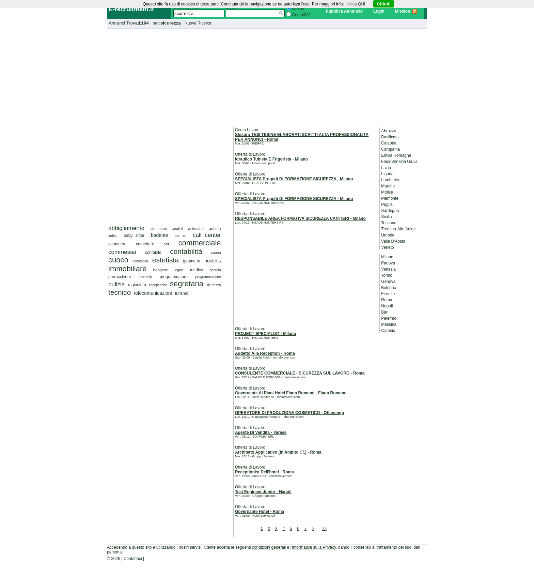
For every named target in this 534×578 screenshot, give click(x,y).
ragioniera (137, 285)
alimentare (158, 229)
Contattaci (133, 558)
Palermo (388, 318)
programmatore (174, 276)
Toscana (388, 222)
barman (180, 236)
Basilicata (389, 137)
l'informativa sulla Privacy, (313, 547)
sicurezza (213, 285)
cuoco (118, 260)
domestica (140, 261)
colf (166, 244)
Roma (386, 300)
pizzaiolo (145, 277)
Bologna (388, 287)
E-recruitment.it (131, 9)
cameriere (145, 244)
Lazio (386, 167)
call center (207, 235)
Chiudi (383, 3)
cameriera (117, 244)
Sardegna (390, 210)
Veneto (387, 247)
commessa (122, 252)
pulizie (116, 284)
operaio (215, 270)
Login (378, 11)
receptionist (158, 285)
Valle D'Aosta (393, 241)
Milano (387, 257)
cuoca (216, 252)
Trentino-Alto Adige (398, 229)
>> (324, 528)
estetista (165, 260)
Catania (388, 330)
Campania (390, 149)
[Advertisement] (267, 76)
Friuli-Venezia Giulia (399, 161)
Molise (387, 192)
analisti (177, 229)
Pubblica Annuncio (344, 11)
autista (215, 228)
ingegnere (160, 270)
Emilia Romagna (396, 155)
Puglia (386, 204)
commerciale (199, 243)
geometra (191, 261)
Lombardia (390, 180)
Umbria (387, 235)
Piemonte (389, 198)
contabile (153, 252)
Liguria (387, 173)
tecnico (119, 292)
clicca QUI (356, 4)
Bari (384, 312)
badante (159, 235)
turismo (181, 293)
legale (179, 270)
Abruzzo (388, 130)
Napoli (387, 306)
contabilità (186, 251)
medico (196, 270)
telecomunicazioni (153, 293)
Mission (402, 11)
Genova (388, 281)
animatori (196, 229)
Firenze (388, 293)
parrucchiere (119, 276)
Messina (388, 324)
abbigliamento (126, 228)
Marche (388, 186)
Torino (386, 275)
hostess (212, 260)
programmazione (208, 277)
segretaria (186, 283)
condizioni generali (269, 547)
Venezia (388, 269)
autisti (112, 236)
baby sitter (134, 235)
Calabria (388, 143)
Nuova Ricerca (198, 23)
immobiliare (127, 268)
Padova (388, 263)
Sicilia (386, 216)
